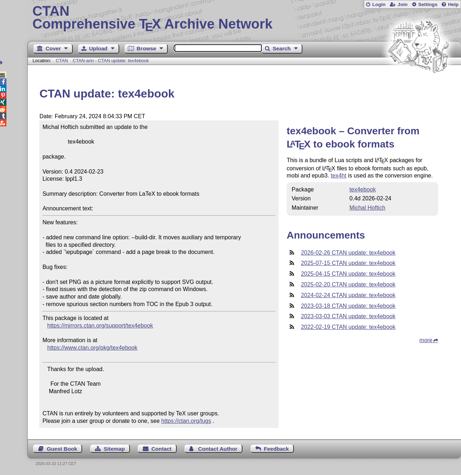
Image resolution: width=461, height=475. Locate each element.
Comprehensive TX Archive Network (244, 18)
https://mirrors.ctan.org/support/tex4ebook (100, 325)
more (426, 340)
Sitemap (114, 449)
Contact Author (217, 449)
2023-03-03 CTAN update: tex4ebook (348, 316)
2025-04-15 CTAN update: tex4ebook (348, 274)
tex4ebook (363, 189)
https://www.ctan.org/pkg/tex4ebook (92, 348)
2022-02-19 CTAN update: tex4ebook (348, 327)
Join (402, 4)
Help (453, 4)
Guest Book (62, 449)
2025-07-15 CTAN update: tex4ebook (348, 263)
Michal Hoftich (367, 208)
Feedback (276, 449)
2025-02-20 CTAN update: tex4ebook (348, 284)
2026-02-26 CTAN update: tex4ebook (348, 253)
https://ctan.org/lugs (186, 421)
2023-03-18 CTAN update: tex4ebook (348, 306)
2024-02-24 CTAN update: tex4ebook (348, 295)
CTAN (62, 60)
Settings (427, 4)
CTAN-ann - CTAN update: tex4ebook (110, 60)
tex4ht (338, 175)
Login (378, 4)
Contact (161, 449)
